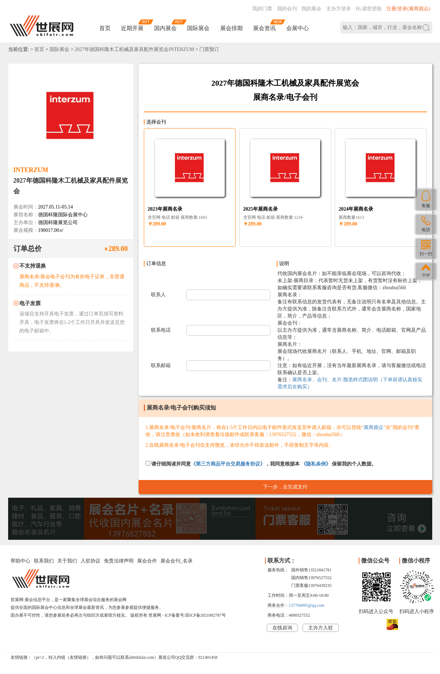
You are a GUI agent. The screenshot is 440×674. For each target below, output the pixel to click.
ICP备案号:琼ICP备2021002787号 (195, 615)
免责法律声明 (119, 561)
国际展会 (198, 28)
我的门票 (262, 8)
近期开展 (132, 28)
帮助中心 (20, 561)
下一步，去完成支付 (285, 487)
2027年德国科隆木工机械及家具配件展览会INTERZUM (134, 49)
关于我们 (67, 561)
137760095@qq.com (306, 605)
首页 (105, 28)
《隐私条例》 (316, 464)
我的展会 (311, 8)
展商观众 (373, 427)
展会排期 (231, 28)
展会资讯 (264, 28)
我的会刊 (287, 8)
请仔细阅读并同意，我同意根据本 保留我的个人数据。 (261, 464)
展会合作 (147, 561)
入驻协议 (90, 561)
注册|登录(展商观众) (408, 8)
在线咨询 (282, 627)
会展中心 (297, 28)
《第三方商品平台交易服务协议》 (228, 464)
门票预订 (209, 49)
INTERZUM (30, 169)
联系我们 (44, 561)
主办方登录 (338, 8)
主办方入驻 (320, 627)
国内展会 (165, 28)
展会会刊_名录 (176, 561)
